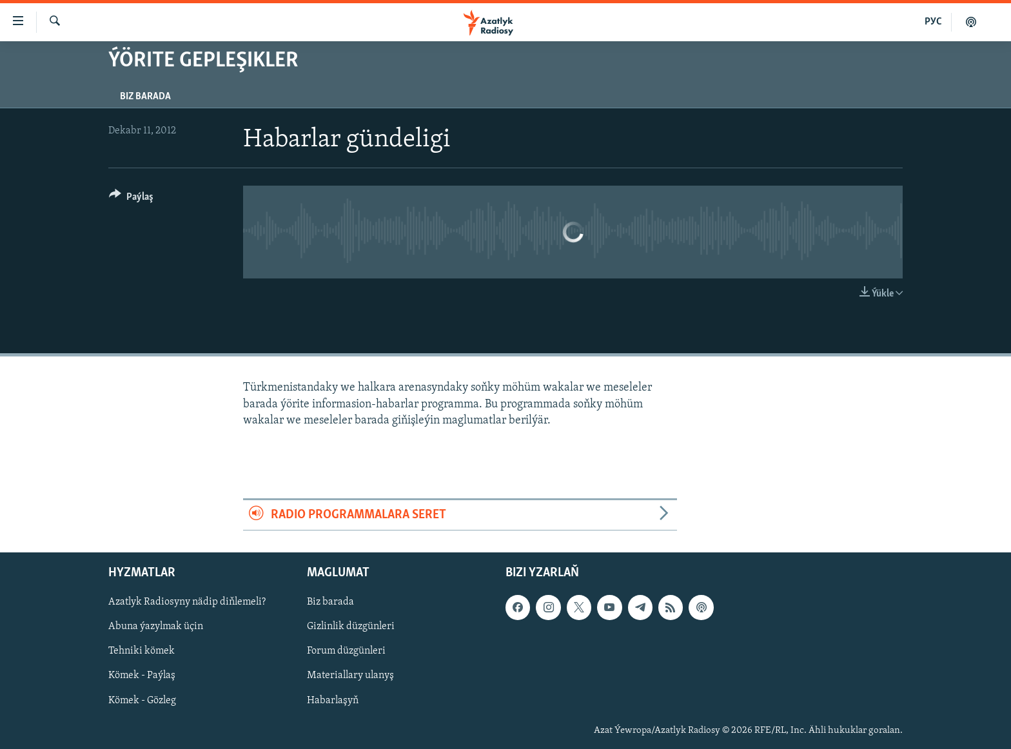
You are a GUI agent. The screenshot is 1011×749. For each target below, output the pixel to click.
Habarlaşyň (332, 701)
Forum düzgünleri (346, 652)
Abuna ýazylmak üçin (155, 627)
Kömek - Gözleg (142, 701)
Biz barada (145, 97)
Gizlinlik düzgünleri (351, 627)
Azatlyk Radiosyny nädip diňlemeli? (187, 603)
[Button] (131, 199)
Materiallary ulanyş (350, 676)
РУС (933, 22)
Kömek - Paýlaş (141, 676)
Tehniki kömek (141, 652)
